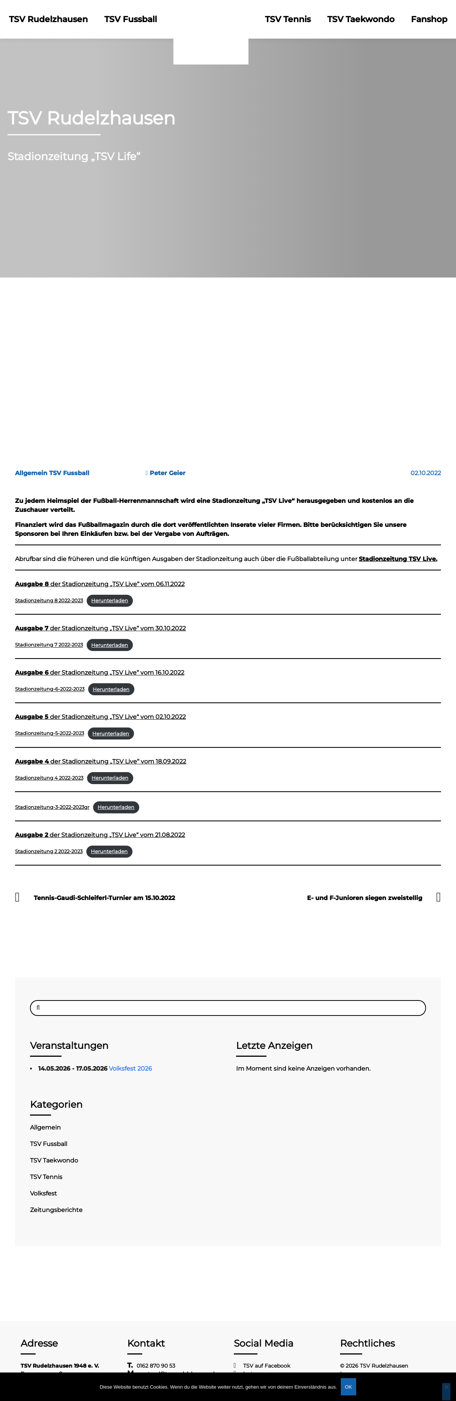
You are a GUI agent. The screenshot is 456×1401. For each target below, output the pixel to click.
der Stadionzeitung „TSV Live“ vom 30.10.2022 (100, 628)
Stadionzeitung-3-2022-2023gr (52, 807)
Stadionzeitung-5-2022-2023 (49, 733)
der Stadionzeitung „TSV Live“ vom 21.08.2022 (100, 834)
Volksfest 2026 (130, 1068)
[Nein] (446, 1391)
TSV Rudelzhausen (48, 19)
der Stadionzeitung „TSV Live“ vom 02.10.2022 (100, 716)
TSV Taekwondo (360, 19)
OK (348, 1387)
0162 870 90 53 (156, 1365)
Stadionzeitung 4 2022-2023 (49, 778)
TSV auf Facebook (266, 1365)
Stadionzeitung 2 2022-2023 (49, 851)
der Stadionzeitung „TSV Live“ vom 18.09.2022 (100, 761)
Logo (210, 19)
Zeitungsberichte (56, 1210)
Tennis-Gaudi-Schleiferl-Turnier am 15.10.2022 (104, 898)
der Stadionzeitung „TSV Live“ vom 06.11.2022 (100, 584)
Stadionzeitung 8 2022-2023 (49, 600)
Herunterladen (109, 600)
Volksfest (43, 1193)
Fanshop (429, 19)
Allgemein (45, 1127)
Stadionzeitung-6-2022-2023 (49, 689)
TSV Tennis (288, 19)
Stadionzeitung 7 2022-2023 (49, 645)
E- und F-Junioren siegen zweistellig (364, 898)
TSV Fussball (130, 19)
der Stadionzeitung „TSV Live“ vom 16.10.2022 (99, 672)
